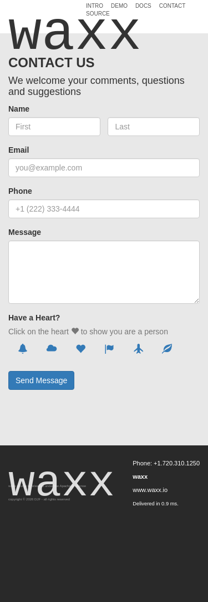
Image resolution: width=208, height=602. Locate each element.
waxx (43, 18)
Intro (94, 6)
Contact (172, 6)
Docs (143, 6)
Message (24, 232)
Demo (119, 6)
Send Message (41, 380)
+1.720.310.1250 (177, 463)
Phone (20, 191)
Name (18, 108)
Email (18, 150)
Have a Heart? (34, 317)
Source (98, 14)
